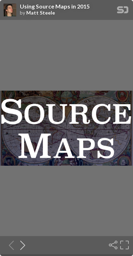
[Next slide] (20, 245)
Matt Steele (40, 12)
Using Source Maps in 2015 (55, 6)
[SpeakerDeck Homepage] (122, 11)
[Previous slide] (9, 245)
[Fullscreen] (123, 245)
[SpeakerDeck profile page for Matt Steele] (10, 10)
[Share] (112, 245)
